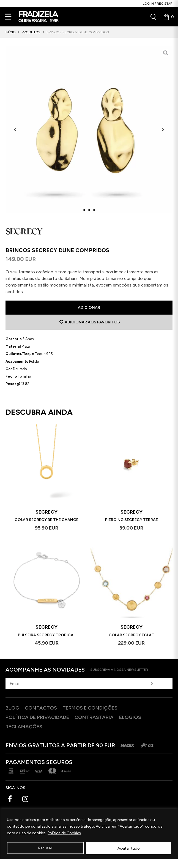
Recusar (45, 848)
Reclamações (24, 727)
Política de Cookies (64, 833)
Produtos (31, 32)
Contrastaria (94, 717)
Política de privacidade (37, 717)
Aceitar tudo (128, 848)
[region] (89, 834)
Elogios (130, 717)
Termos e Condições (89, 708)
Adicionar (89, 307)
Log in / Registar (157, 4)
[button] (14, 129)
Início (11, 32)
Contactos (41, 708)
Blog (12, 708)
